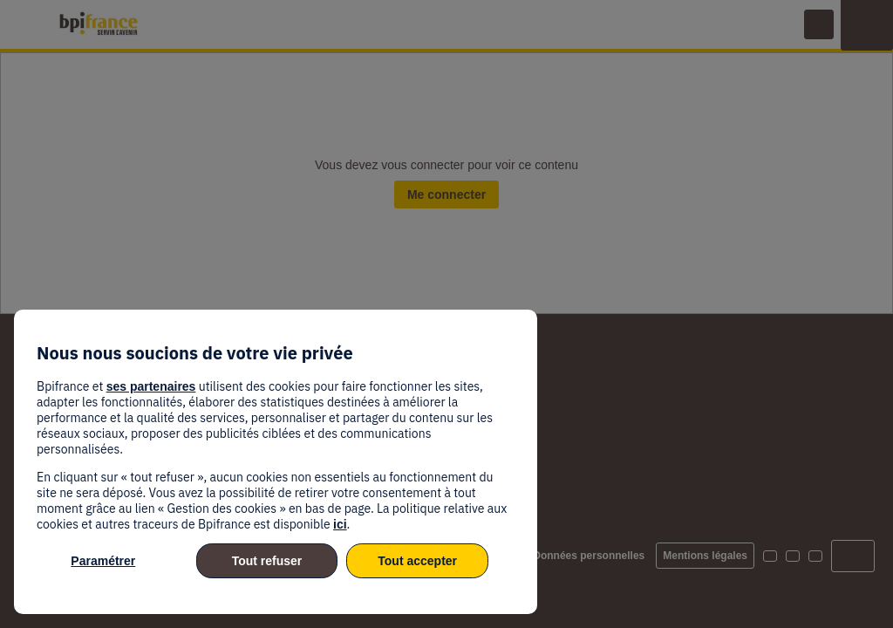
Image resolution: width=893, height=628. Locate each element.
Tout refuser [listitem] (267, 561)
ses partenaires (151, 386)
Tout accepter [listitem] (417, 561)
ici (340, 524)
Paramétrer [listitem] (103, 561)
